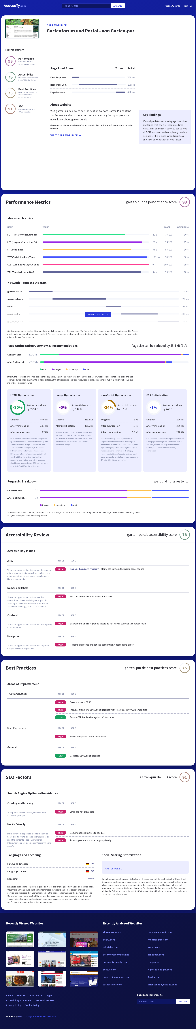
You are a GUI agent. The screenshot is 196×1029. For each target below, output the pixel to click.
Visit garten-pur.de (66, 135)
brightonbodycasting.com (162, 984)
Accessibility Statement (19, 1000)
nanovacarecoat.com (160, 932)
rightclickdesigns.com (160, 969)
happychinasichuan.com (116, 977)
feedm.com (154, 977)
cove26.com (109, 969)
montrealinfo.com (158, 939)
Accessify (15, 5)
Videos (9, 995)
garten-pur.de (57, 25)
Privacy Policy (13, 1005)
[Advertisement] (119, 52)
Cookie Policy (32, 1005)
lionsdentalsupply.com (115, 962)
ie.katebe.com (110, 947)
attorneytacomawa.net (116, 954)
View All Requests (98, 314)
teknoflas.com (156, 954)
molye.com (154, 962)
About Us (188, 5)
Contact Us (36, 995)
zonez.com (154, 947)
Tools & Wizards (172, 5)
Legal (49, 995)
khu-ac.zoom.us (112, 932)
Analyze (117, 5)
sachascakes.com (112, 984)
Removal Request (45, 1000)
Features (21, 995)
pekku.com (109, 939)
